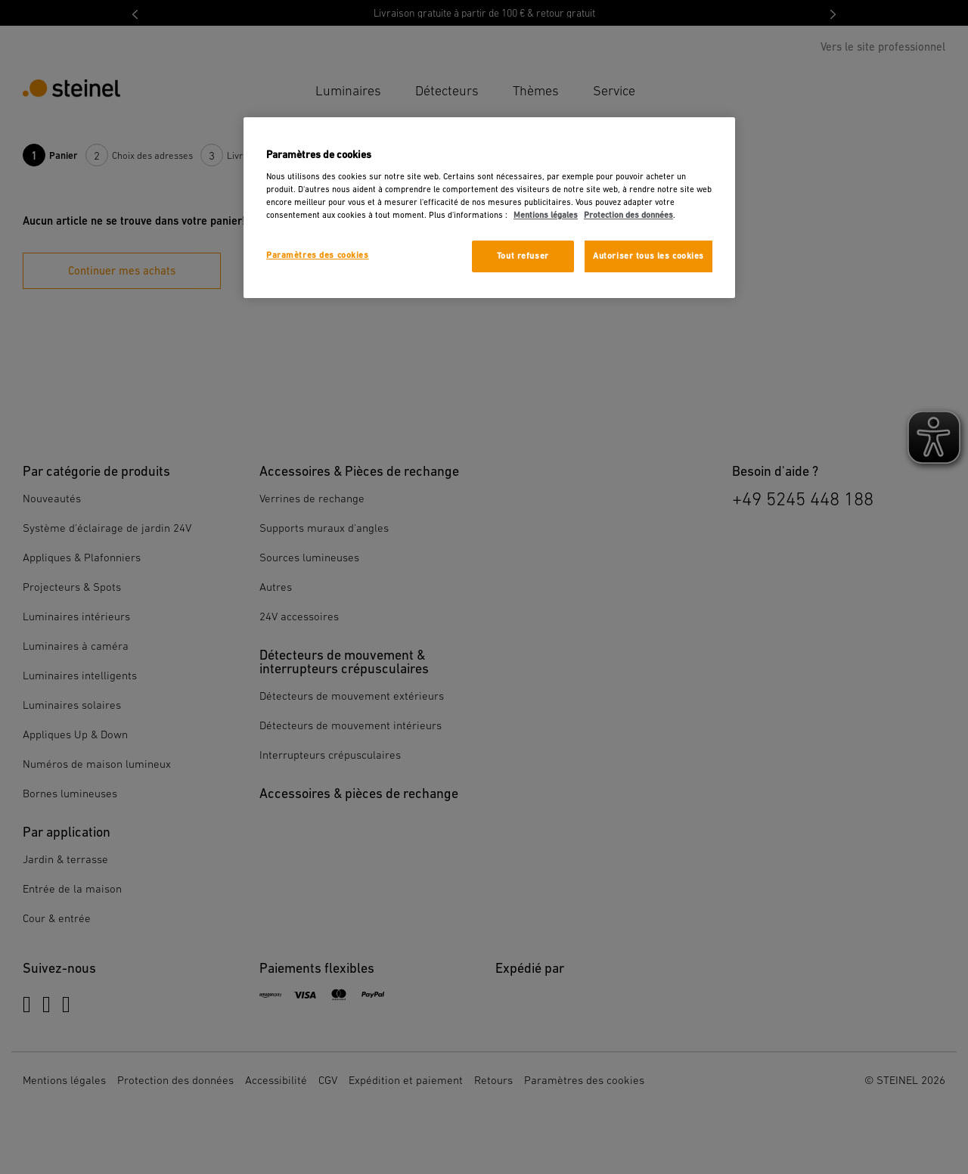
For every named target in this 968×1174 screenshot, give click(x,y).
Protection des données (628, 215)
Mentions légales (545, 215)
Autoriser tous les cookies (648, 256)
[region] (489, 207)
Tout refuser (523, 256)
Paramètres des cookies (317, 255)
